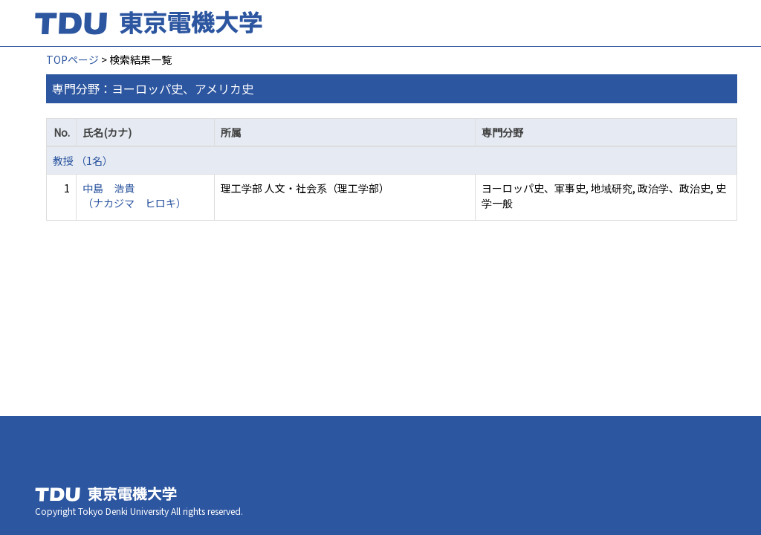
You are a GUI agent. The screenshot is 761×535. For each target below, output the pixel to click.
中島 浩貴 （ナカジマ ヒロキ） (134, 195)
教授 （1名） (83, 160)
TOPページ (72, 59)
